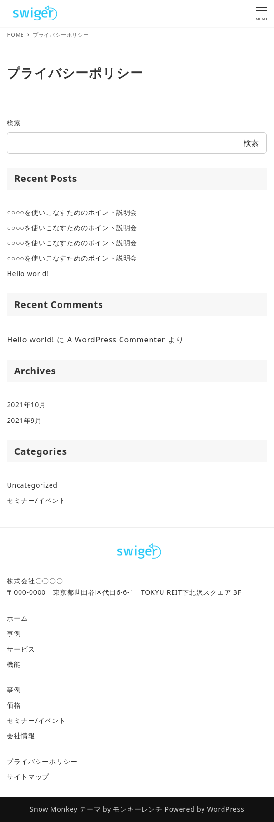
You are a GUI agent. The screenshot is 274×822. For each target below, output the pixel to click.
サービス (21, 648)
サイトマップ (28, 776)
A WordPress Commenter (116, 339)
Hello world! (28, 273)
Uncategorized (32, 485)
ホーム (17, 617)
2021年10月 (26, 404)
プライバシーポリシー (42, 761)
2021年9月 (24, 420)
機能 (14, 664)
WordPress (225, 808)
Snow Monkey (54, 808)
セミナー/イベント (36, 500)
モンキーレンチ (137, 808)
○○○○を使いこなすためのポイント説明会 (72, 212)
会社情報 (21, 735)
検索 (14, 122)
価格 (14, 705)
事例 (14, 633)
